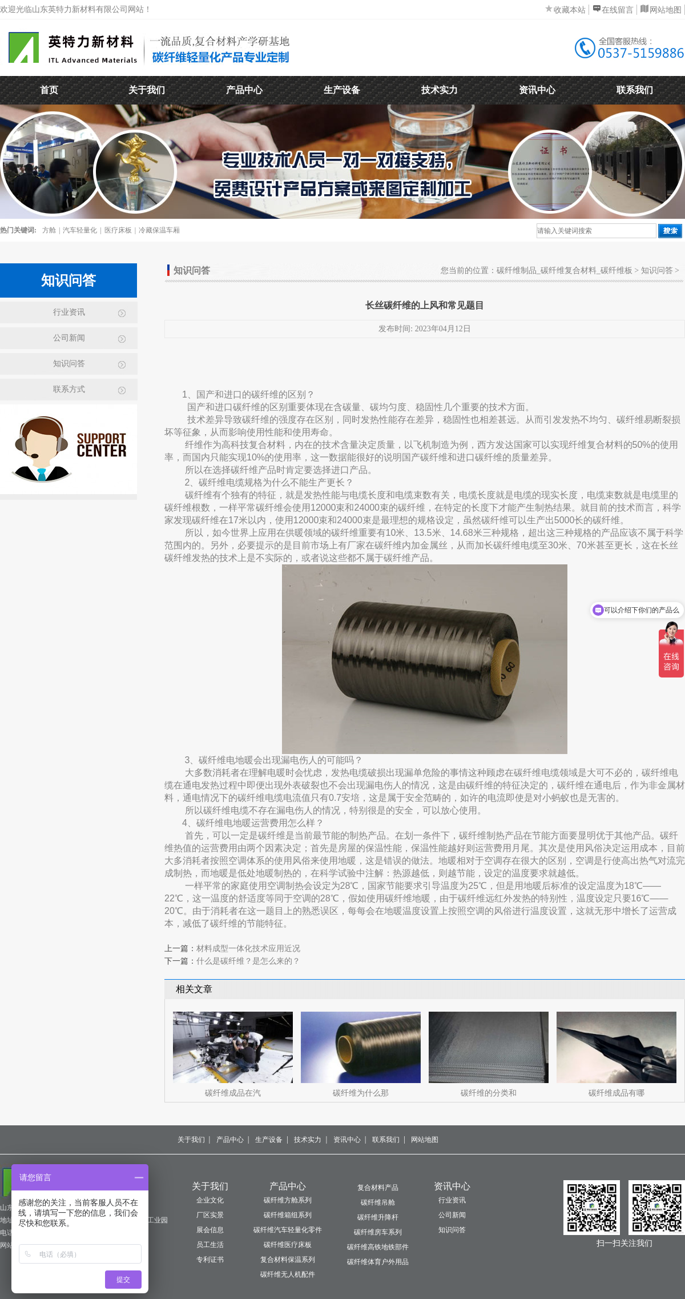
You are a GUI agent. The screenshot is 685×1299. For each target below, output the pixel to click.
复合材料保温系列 (287, 1260)
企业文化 (210, 1200)
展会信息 (210, 1230)
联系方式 (69, 389)
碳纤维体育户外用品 (378, 1262)
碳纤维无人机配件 (287, 1274)
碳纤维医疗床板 (288, 1245)
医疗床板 (118, 230)
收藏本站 (570, 10)
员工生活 (210, 1245)
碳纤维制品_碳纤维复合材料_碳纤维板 (564, 270)
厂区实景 (210, 1215)
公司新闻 (69, 338)
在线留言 (618, 10)
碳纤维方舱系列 (288, 1200)
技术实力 (439, 90)
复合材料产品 (377, 1188)
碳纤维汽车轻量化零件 (287, 1230)
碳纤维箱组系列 (288, 1215)
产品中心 (244, 90)
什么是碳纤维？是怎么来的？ (248, 961)
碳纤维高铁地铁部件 (378, 1247)
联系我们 (634, 90)
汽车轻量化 (80, 230)
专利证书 (210, 1260)
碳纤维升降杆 (377, 1217)
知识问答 (69, 363)
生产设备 (342, 90)
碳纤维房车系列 (378, 1232)
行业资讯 (69, 312)
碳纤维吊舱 (378, 1202)
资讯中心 (537, 90)
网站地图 (666, 10)
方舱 (49, 230)
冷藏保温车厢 (159, 230)
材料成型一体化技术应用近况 (248, 948)
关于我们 (146, 90)
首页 (49, 90)
